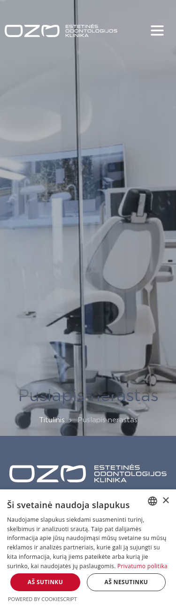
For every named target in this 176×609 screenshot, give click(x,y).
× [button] (165, 500)
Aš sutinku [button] (45, 582)
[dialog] (88, 549)
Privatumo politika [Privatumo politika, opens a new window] (142, 566)
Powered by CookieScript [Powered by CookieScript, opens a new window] (42, 598)
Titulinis (52, 420)
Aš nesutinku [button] (126, 582)
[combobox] (152, 501)
